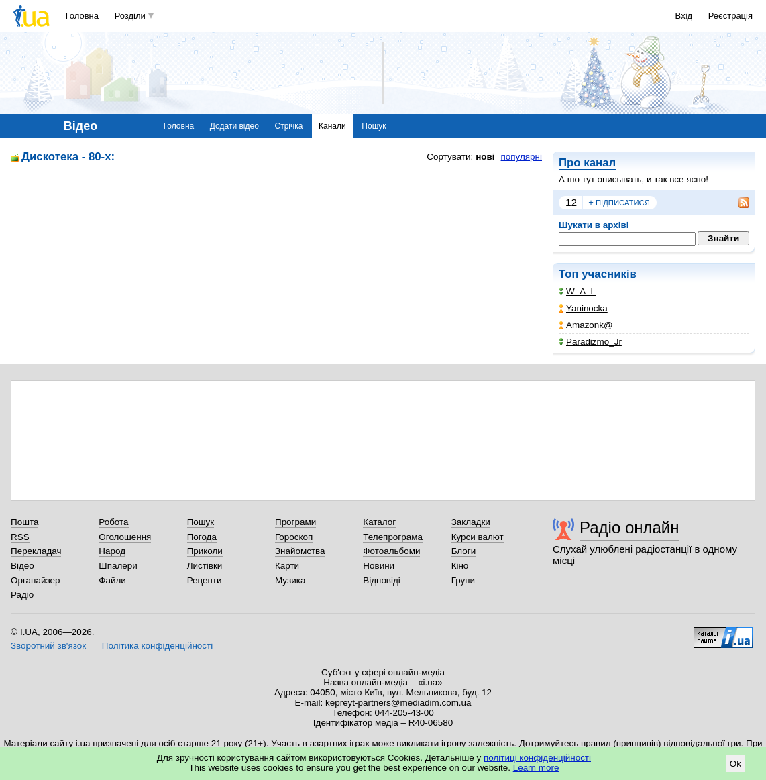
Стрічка (288, 126)
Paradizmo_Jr (590, 342)
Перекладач (36, 551)
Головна (82, 16)
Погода (202, 537)
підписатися (619, 202)
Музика (290, 580)
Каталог (379, 522)
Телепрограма (393, 537)
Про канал (587, 162)
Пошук (374, 126)
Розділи (130, 16)
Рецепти (204, 580)
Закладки (470, 522)
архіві (616, 225)
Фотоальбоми (391, 551)
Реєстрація (730, 16)
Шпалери (118, 566)
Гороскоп (294, 537)
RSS (20, 537)
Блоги (463, 551)
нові (485, 157)
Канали (332, 126)
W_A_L (577, 291)
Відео (22, 566)
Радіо (22, 595)
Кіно (460, 566)
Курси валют (477, 537)
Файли (112, 580)
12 (571, 202)
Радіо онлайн (629, 527)
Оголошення (125, 537)
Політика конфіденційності (157, 645)
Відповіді (381, 580)
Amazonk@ (586, 325)
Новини (378, 566)
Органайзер (35, 580)
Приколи (205, 551)
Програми (295, 522)
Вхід (684, 16)
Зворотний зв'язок (48, 645)
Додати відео (234, 126)
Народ (112, 551)
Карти (287, 566)
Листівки (205, 566)
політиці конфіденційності (537, 758)
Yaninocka (583, 308)
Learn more (536, 768)
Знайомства (300, 551)
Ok (735, 764)
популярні (521, 157)
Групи (463, 580)
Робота (113, 522)
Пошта (24, 522)
